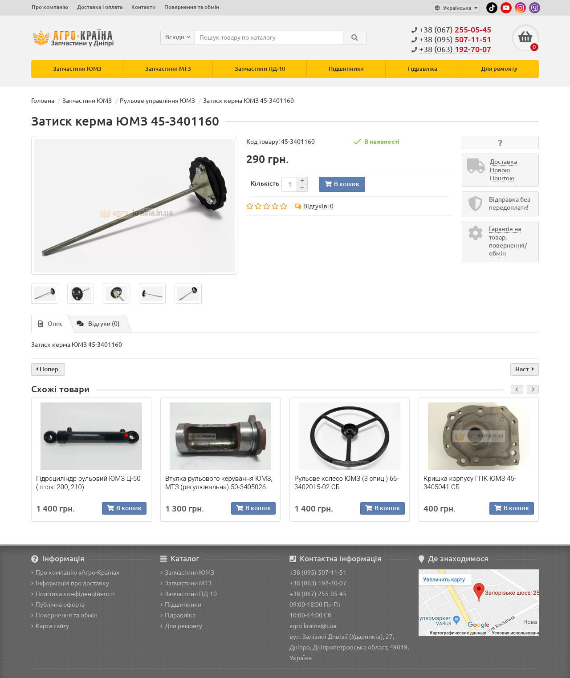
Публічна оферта (58, 604)
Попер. (48, 369)
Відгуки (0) (98, 323)
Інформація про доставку (70, 583)
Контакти (143, 7)
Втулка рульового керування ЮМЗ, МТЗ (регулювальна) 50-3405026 (218, 483)
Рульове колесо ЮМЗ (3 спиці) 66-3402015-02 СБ (346, 483)
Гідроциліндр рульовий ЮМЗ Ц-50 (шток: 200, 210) (88, 483)
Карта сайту (50, 625)
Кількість (265, 183)
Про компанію (50, 7)
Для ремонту (499, 68)
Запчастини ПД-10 (260, 68)
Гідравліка (422, 68)
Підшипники (346, 68)
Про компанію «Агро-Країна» (75, 572)
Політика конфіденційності (73, 593)
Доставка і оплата (99, 7)
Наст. (524, 369)
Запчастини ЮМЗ (77, 68)
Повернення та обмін (191, 7)
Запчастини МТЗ (168, 68)
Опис (50, 323)
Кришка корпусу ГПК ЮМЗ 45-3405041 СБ (469, 483)
